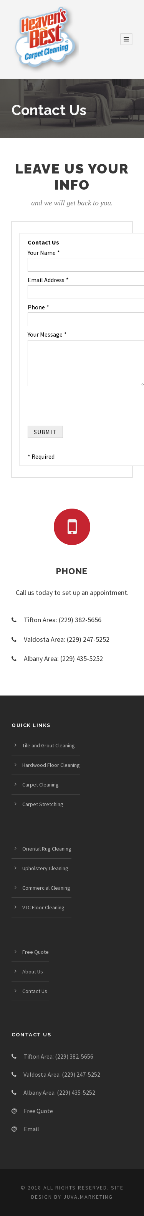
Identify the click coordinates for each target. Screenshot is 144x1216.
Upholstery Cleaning (45, 868)
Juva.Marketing (88, 1196)
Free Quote (35, 951)
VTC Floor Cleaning (43, 907)
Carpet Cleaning (40, 784)
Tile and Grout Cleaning (48, 745)
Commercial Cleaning (46, 887)
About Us (32, 971)
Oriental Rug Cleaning (46, 848)
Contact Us (34, 991)
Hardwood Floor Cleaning (51, 765)
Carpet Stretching (42, 804)
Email (31, 1129)
